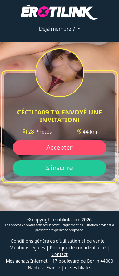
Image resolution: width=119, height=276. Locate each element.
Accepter (59, 147)
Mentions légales (27, 248)
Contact (59, 254)
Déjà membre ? (57, 28)
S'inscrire (59, 167)
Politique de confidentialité (78, 248)
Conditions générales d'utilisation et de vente (58, 241)
